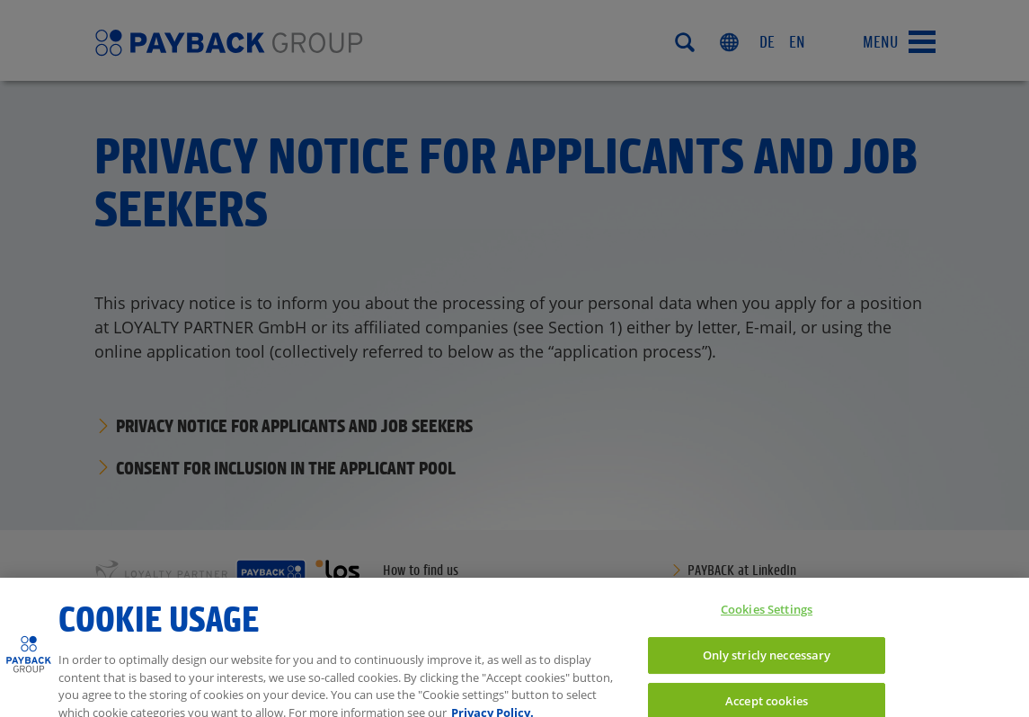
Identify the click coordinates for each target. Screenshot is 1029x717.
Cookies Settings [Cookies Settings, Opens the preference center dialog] (766, 616)
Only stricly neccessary (767, 661)
